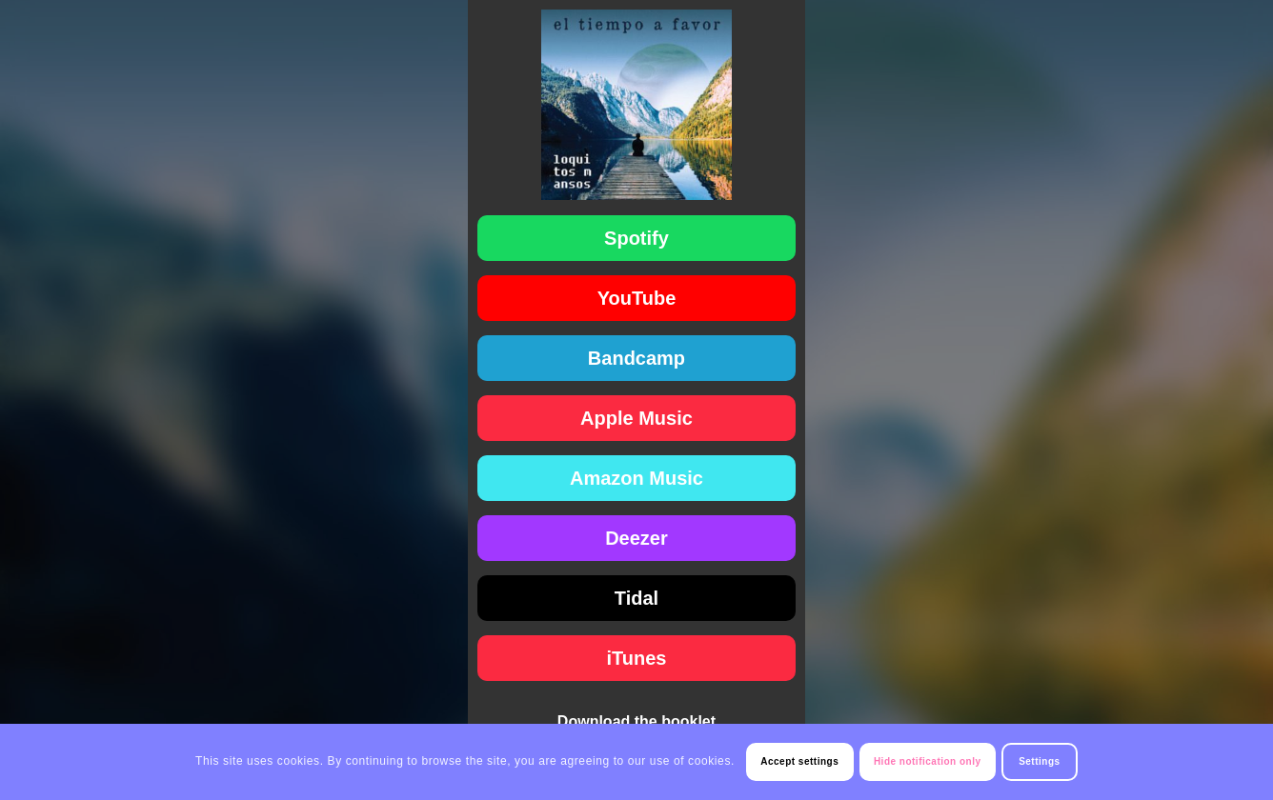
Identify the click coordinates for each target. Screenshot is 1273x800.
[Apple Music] (637, 418)
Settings (1039, 761)
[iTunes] (637, 658)
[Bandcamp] (637, 358)
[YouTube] (637, 298)
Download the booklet (636, 721)
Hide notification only (927, 761)
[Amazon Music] (637, 478)
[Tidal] (637, 598)
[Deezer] (637, 538)
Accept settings (799, 761)
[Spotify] (637, 238)
